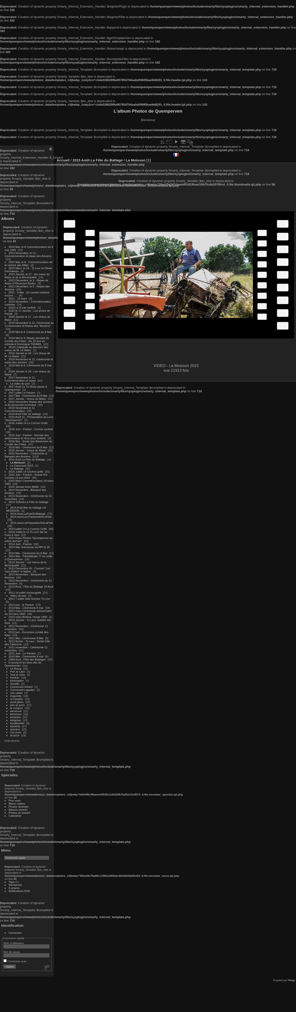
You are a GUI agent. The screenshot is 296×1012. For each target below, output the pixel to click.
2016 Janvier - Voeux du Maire (27, 450)
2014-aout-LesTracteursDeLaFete (31, 516)
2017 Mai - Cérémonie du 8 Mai (28, 395)
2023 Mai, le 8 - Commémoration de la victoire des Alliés (28, 263)
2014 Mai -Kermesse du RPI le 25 (29, 547)
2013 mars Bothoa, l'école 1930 (28, 616)
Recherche (15, 884)
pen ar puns (17, 704)
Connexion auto (15, 961)
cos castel (16, 692)
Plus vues (15, 800)
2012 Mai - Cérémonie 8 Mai (26, 638)
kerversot (16, 711)
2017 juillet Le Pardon (22, 392)
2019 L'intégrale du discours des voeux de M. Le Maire (26, 349)
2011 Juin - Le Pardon (22, 653)
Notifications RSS (19, 890)
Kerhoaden (17, 680)
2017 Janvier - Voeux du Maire (27, 398)
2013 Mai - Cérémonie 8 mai (26, 607)
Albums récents (18, 809)
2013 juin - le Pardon (21, 604)
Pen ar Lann (17, 671)
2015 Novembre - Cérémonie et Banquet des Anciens (26, 455)
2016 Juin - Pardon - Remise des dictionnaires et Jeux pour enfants (27, 437)
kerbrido (15, 726)
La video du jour (20, 383)
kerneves (16, 714)
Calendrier (15, 815)
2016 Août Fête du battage (25, 413)
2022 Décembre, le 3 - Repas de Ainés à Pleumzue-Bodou (26, 282)
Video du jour (18, 595)
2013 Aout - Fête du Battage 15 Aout (31, 586)
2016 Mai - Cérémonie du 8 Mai (28, 447)
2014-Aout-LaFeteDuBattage (27, 513)
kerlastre (15, 717)
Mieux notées (17, 803)
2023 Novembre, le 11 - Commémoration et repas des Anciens (28, 254)
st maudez (16, 698)
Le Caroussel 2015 (21, 465)
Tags (12, 881)
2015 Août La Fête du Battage (27, 459)
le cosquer (16, 707)
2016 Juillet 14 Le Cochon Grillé (28, 422)
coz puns (15, 732)
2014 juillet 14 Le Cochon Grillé (28, 528)
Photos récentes (19, 806)
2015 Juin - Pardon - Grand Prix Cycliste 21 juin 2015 (26, 476)
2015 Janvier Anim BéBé (24, 486)
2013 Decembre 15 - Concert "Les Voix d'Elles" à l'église (27, 570)
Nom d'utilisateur (14, 942)
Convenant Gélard (21, 686)
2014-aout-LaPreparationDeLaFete (31, 522)
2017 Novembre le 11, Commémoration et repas (20, 379)
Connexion (15, 932)
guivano (15, 729)
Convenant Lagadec (22, 689)
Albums (7, 219)
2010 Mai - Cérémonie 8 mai (26, 656)
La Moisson (18, 462)
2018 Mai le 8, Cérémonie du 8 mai (30, 365)
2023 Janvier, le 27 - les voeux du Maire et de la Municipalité (27, 276)
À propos (14, 887)
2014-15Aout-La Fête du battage (28, 501)
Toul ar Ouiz (17, 674)
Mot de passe (12, 951)
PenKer (14, 677)
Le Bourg (16, 668)
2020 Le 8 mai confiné (22, 307)
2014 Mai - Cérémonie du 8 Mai (28, 553)
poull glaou (17, 701)
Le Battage (17, 468)
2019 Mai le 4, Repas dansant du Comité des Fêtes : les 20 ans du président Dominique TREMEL (27, 341)
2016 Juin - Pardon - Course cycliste (31, 429)
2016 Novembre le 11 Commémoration (20, 409)
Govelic (14, 683)
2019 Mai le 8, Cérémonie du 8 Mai (30, 331)
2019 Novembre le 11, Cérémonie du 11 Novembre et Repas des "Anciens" (29, 324)
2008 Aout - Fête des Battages (27, 659)
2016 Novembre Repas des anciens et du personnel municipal (28, 403)
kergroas (15, 720)
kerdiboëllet (17, 723)
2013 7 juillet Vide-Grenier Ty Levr (29, 598)
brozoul (14, 735)
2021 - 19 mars (18, 298)
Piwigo (291, 980)
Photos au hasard (19, 812)
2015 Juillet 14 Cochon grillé (26, 471)
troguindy (16, 695)
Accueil (63, 160)
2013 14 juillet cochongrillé (25, 592)
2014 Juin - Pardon (20, 543)
